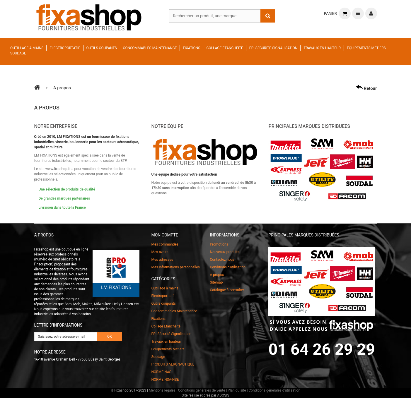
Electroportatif (65, 48)
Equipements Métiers (366, 48)
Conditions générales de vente (201, 390)
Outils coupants (101, 48)
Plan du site (237, 390)
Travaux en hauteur (322, 48)
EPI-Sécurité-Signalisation (273, 48)
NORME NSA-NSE (165, 380)
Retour (366, 88)
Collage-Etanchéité (224, 48)
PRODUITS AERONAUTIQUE (172, 364)
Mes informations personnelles (175, 267)
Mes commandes (164, 244)
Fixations (191, 48)
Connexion (371, 13)
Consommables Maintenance (174, 311)
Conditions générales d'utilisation (274, 390)
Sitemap (216, 282)
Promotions (219, 244)
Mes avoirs (159, 252)
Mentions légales (162, 390)
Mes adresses (162, 260)
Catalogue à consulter (227, 290)
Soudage (18, 53)
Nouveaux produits (224, 252)
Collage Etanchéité (165, 326)
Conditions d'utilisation (227, 267)
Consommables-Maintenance (150, 48)
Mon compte (164, 235)
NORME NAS (161, 372)
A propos (217, 275)
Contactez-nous (222, 260)
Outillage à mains (26, 48)
